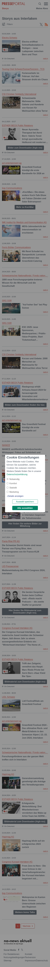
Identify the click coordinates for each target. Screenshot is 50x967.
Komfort (13, 483)
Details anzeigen (15, 496)
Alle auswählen (25, 508)
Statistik (13, 488)
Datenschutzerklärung (17, 474)
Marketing (14, 492)
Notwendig (14, 479)
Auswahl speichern (25, 502)
